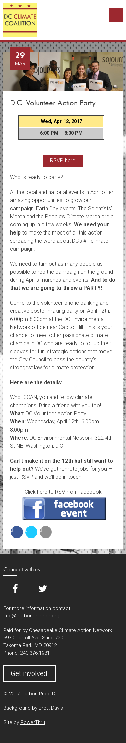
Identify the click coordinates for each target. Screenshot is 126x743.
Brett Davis (51, 708)
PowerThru (32, 722)
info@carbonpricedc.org (31, 616)
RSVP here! (63, 160)
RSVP (64, 508)
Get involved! (30, 673)
